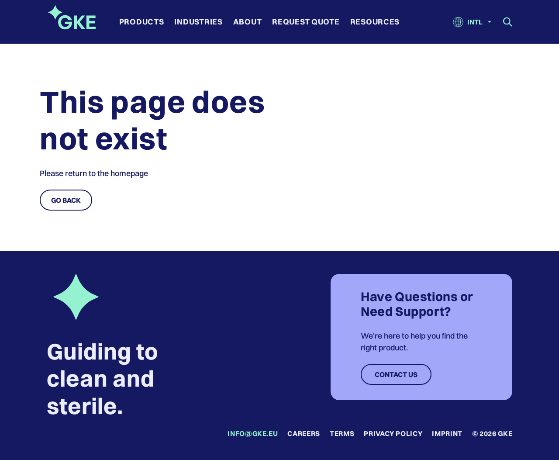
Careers (303, 433)
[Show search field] (507, 22)
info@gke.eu (253, 433)
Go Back (66, 200)
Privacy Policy (393, 433)
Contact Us (396, 374)
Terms (342, 433)
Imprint (447, 433)
